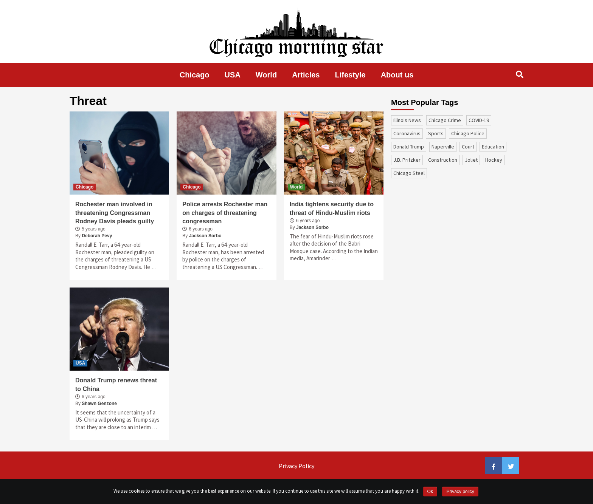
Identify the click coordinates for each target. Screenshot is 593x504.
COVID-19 (479, 120)
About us (397, 75)
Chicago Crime (444, 120)
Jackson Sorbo (205, 235)
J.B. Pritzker (407, 159)
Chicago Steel (409, 173)
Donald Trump (408, 146)
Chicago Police (467, 133)
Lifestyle (350, 75)
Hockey (493, 159)
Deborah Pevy (97, 235)
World (266, 75)
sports (436, 133)
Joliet (471, 159)
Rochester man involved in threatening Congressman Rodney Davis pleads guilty (114, 212)
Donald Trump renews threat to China (116, 384)
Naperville (443, 146)
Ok (430, 491)
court (468, 146)
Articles (306, 75)
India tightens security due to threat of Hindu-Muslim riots (332, 208)
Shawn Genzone (99, 403)
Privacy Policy (296, 466)
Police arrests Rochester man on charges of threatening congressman (224, 212)
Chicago (195, 75)
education (493, 146)
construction (442, 159)
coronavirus (407, 133)
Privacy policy (460, 491)
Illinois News (407, 120)
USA (233, 75)
